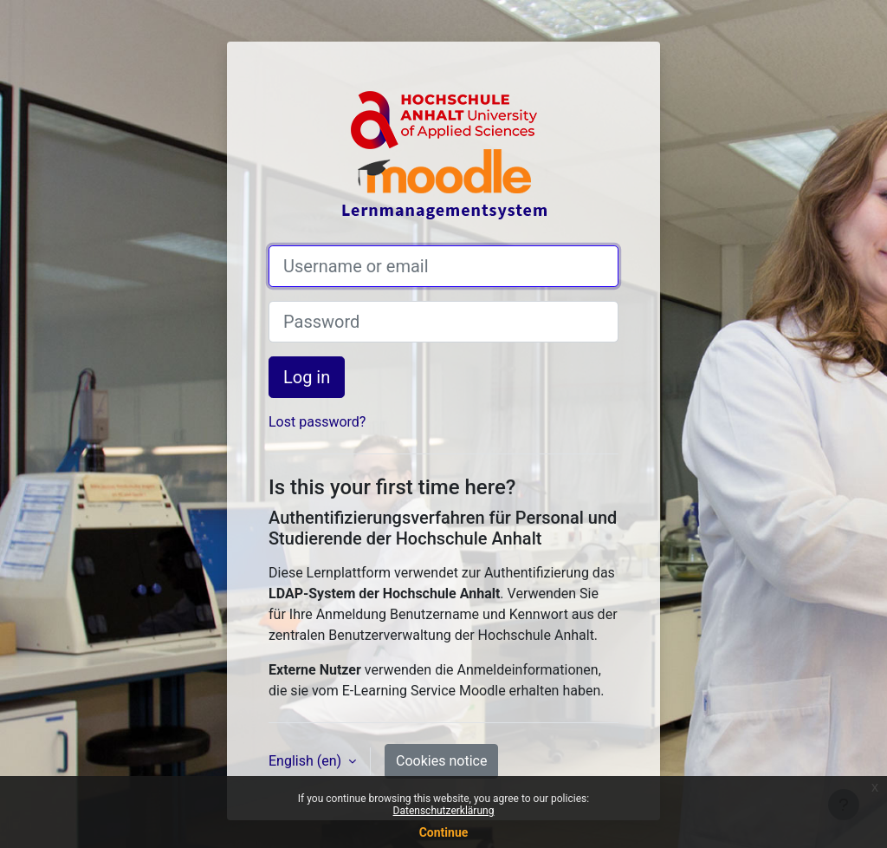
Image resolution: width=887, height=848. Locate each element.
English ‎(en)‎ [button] (307, 761)
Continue (444, 832)
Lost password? (317, 422)
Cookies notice (441, 761)
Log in (306, 377)
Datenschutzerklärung (444, 811)
